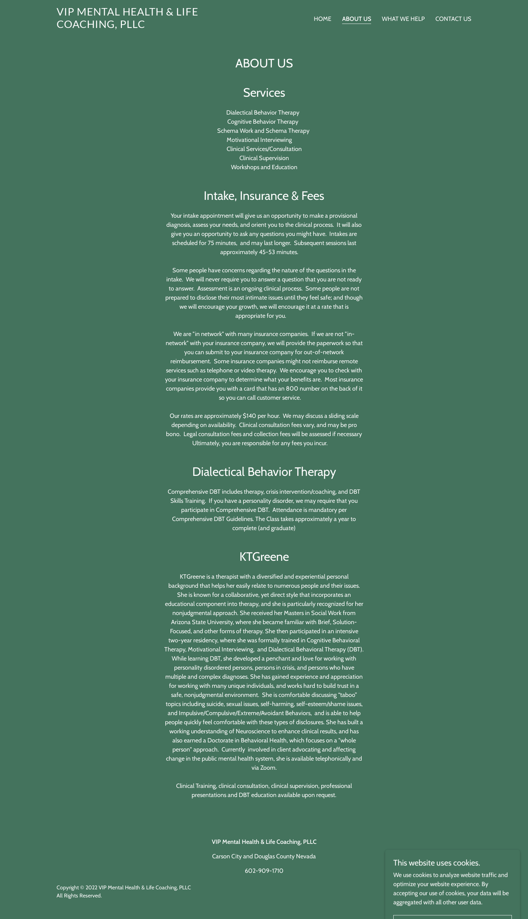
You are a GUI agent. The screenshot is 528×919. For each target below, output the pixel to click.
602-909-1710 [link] (264, 871)
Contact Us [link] (453, 19)
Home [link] (322, 19)
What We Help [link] (403, 19)
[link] (129, 26)
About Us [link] (356, 19)
